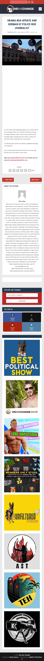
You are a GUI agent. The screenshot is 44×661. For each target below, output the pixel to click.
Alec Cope (17, 32)
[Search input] (19, 2)
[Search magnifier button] (32, 2)
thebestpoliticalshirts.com (18, 160)
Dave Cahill (14, 657)
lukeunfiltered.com (18, 158)
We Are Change (24, 655)
